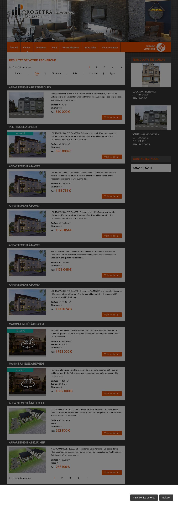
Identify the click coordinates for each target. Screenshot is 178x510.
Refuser (166, 497)
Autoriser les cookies (144, 497)
